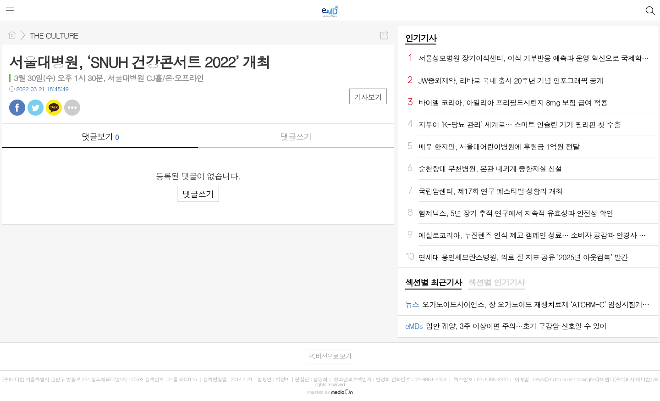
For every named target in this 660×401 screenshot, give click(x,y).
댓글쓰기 (296, 136)
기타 (72, 108)
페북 (17, 108)
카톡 (54, 108)
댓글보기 (100, 136)
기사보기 (368, 97)
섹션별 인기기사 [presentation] (496, 282)
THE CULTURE (54, 35)
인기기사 (420, 38)
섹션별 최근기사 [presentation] (433, 282)
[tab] (433, 283)
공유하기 (384, 35)
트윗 (36, 108)
